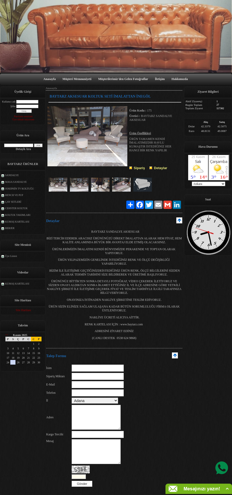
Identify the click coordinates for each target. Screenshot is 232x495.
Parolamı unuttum (23, 116)
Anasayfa (49, 79)
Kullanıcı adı (8, 101)
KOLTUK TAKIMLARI (17, 215)
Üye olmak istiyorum (23, 119)
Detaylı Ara (23, 149)
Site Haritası (23, 310)
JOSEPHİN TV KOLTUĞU (19, 188)
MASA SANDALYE (16, 181)
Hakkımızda (179, 79)
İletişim (160, 79)
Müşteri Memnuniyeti (76, 79)
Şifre (13, 106)
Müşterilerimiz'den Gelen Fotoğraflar (123, 79)
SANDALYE (12, 175)
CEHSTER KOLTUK (16, 208)
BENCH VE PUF (14, 195)
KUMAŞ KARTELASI (17, 221)
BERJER (9, 228)
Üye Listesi (11, 256)
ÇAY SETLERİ (13, 201)
